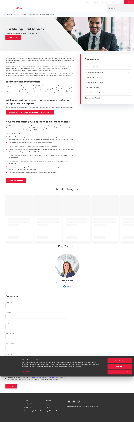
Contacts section (52, 378)
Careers (120, 2)
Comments (8, 355)
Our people (104, 2)
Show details (26, 416)
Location (8, 368)
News (87, 2)
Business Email (9, 334)
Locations (95, 2)
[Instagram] (79, 402)
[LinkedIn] (69, 402)
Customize (119, 412)
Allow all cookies (120, 406)
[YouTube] (74, 402)
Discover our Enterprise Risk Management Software (31, 112)
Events (112, 2)
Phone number (9, 345)
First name (8, 303)
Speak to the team (16, 181)
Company (8, 324)
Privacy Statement (36, 378)
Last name (8, 313)
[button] (129, 2)
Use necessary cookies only (119, 417)
